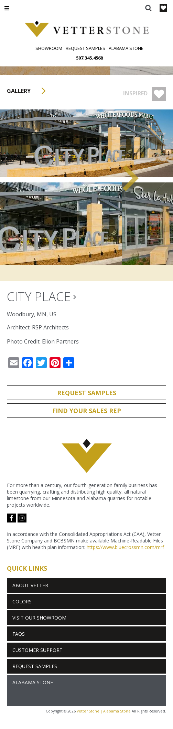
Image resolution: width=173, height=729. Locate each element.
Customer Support (37, 650)
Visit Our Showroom (39, 617)
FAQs (18, 634)
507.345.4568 (89, 58)
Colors (22, 601)
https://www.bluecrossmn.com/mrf (125, 547)
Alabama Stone (126, 48)
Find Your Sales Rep (86, 410)
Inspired (144, 94)
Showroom (48, 48)
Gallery (28, 91)
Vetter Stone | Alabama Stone (104, 711)
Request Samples (85, 48)
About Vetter (30, 585)
